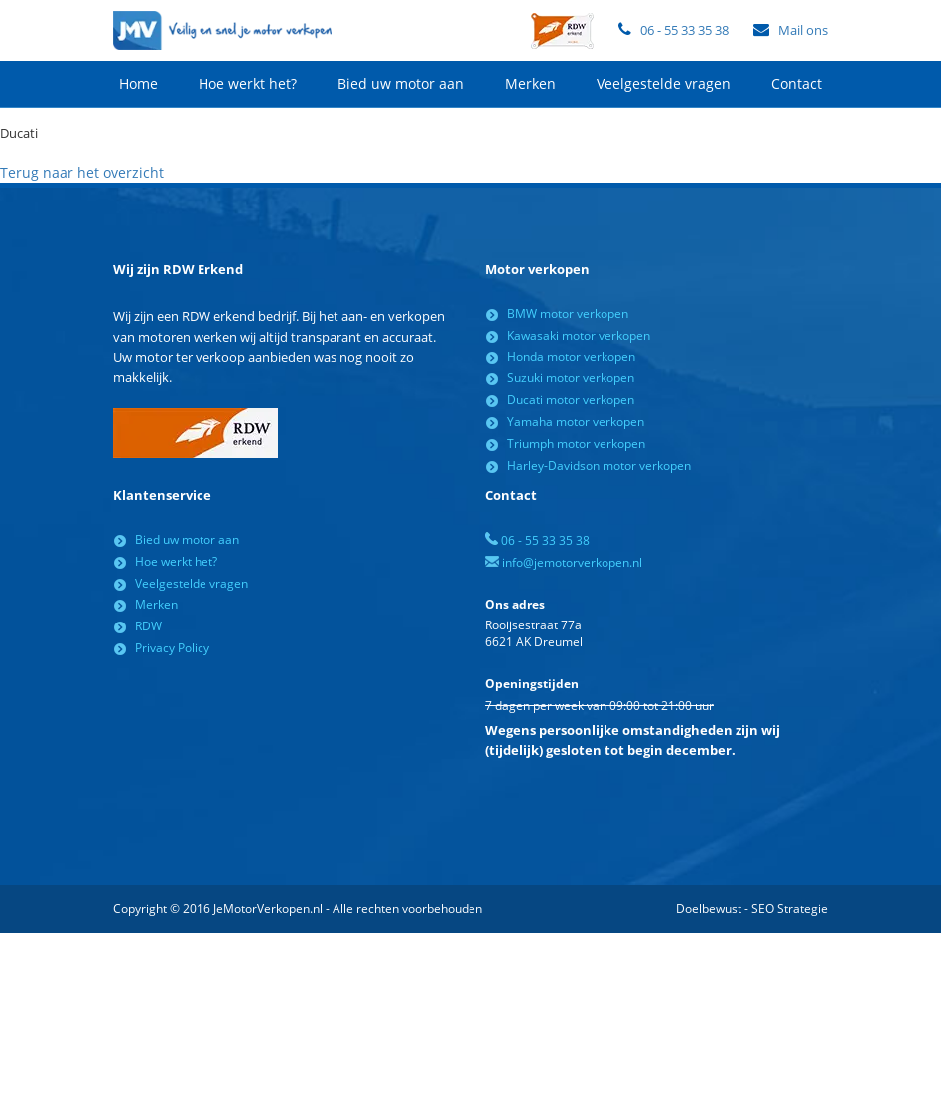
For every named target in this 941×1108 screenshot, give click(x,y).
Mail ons (803, 30)
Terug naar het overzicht (82, 172)
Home (138, 83)
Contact (796, 83)
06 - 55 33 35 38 (684, 30)
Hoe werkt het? (248, 83)
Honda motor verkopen (571, 356)
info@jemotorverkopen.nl (563, 562)
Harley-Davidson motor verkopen (599, 465)
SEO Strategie (789, 908)
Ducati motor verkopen (570, 399)
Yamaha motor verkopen (575, 421)
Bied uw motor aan (400, 83)
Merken (530, 83)
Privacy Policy (172, 647)
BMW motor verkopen (567, 313)
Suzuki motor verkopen (570, 377)
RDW (148, 626)
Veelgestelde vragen (664, 83)
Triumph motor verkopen (576, 443)
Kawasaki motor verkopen (578, 335)
